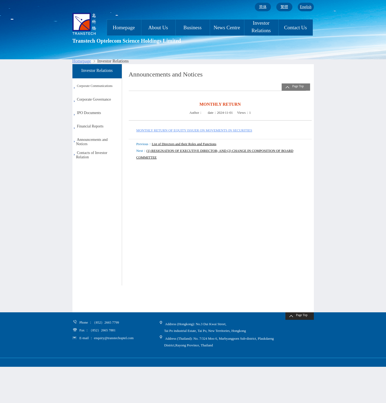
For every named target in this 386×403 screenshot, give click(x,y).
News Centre (227, 27)
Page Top (298, 86)
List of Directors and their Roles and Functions (184, 144)
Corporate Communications (95, 86)
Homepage (124, 27)
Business (192, 27)
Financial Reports (90, 126)
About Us (158, 27)
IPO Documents (89, 113)
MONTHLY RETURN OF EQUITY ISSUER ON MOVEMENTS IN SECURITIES (194, 130)
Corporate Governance (94, 99)
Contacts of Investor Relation (90, 155)
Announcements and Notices (90, 142)
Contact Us (295, 27)
